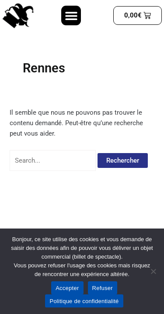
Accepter (67, 288)
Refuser (102, 288)
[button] (71, 15)
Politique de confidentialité (84, 301)
